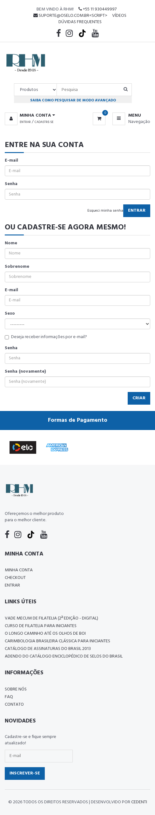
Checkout (15, 577)
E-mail (11, 160)
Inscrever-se (25, 773)
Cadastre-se (44, 122)
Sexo (10, 314)
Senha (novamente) (25, 372)
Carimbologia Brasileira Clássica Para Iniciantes (57, 641)
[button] (30, 115)
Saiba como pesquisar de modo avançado (73, 100)
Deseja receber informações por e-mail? (46, 337)
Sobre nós (16, 689)
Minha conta (19, 570)
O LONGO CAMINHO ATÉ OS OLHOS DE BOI (45, 633)
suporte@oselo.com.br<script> (70, 15)
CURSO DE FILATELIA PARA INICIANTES (41, 626)
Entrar (25, 122)
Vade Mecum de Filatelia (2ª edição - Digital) (51, 618)
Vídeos (119, 15)
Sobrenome (17, 267)
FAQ (9, 697)
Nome (11, 243)
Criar (138, 398)
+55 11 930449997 (97, 9)
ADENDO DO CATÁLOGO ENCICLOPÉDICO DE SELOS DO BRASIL (64, 656)
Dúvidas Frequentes (80, 22)
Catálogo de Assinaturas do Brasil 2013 (48, 648)
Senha (11, 184)
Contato (14, 704)
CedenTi (139, 802)
